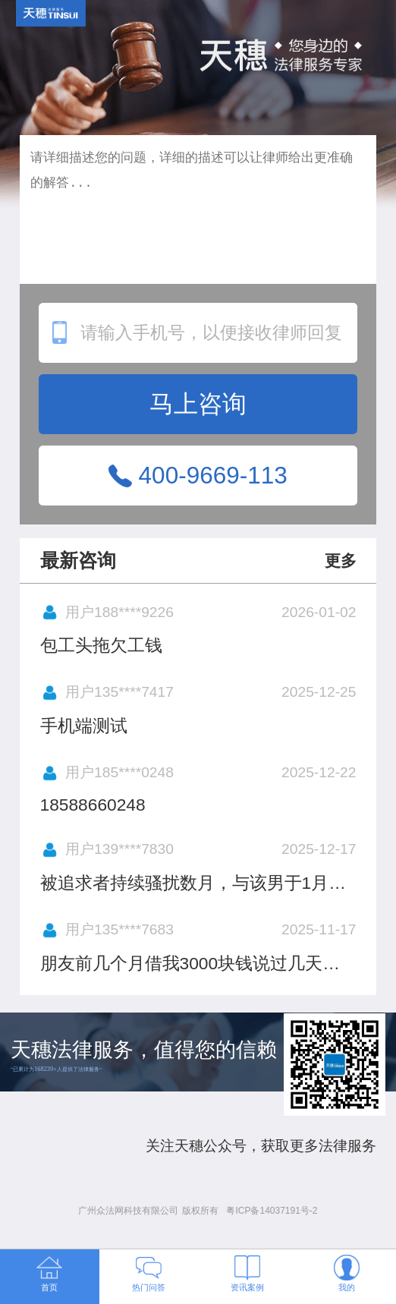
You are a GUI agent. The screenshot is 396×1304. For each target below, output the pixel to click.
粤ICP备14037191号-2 (271, 1210)
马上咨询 (198, 403)
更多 (341, 560)
